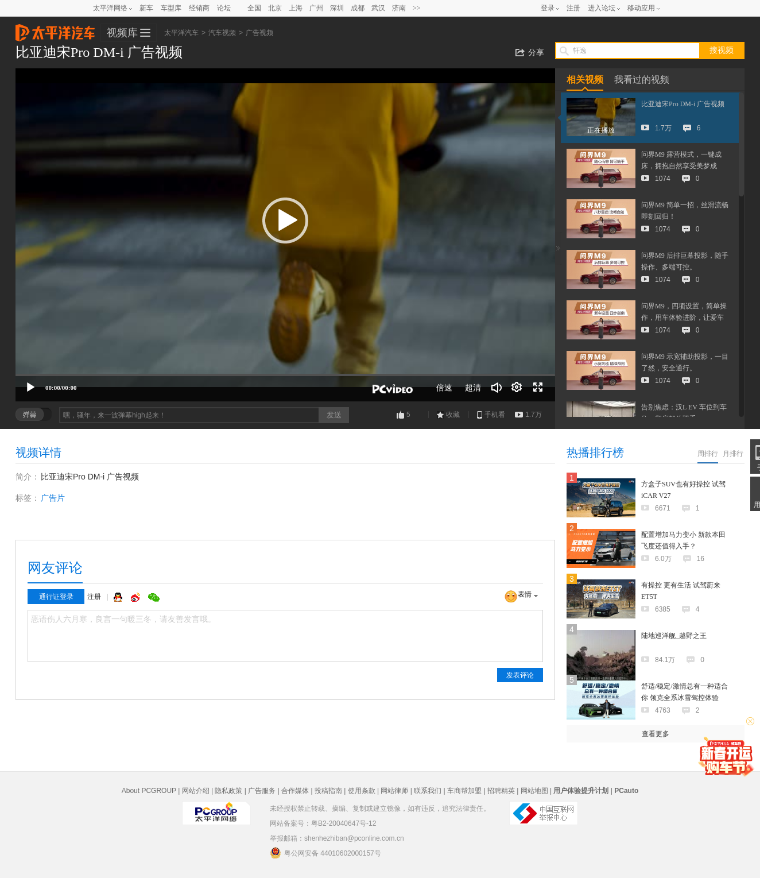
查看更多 (655, 734)
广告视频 (259, 33)
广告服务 (262, 791)
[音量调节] (496, 387)
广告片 (53, 497)
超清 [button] (473, 387)
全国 (254, 8)
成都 (358, 8)
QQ (119, 597)
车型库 (171, 8)
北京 (275, 8)
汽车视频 (222, 33)
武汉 (378, 8)
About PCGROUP (149, 791)
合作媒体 (295, 791)
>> (417, 8)
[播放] (30, 387)
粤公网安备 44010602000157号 (325, 852)
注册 (573, 8)
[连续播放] (517, 387)
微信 (154, 597)
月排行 (733, 454)
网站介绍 (196, 791)
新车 (146, 8)
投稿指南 (328, 791)
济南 (399, 8)
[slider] (285, 375)
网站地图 (534, 791)
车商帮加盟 (464, 791)
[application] (285, 234)
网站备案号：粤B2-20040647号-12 (323, 823)
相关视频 (585, 79)
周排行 (707, 454)
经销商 (199, 8)
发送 (334, 415)
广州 (316, 8)
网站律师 (394, 791)
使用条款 (361, 791)
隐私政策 (228, 791)
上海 (296, 8)
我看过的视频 (641, 79)
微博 (136, 597)
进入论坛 (601, 8)
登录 (548, 8)
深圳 (337, 8)
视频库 (122, 32)
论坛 (224, 8)
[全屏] (538, 387)
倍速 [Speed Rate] (444, 387)
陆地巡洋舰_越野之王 (674, 636)
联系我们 (427, 791)
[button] (285, 220)
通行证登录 (56, 597)
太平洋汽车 (55, 29)
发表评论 (520, 675)
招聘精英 (501, 791)
